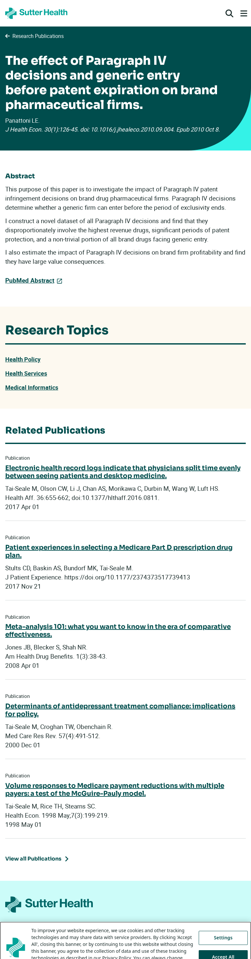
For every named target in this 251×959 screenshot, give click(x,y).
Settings (223, 946)
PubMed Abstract (29, 280)
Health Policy (23, 359)
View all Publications (33, 858)
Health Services (26, 373)
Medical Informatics (31, 387)
